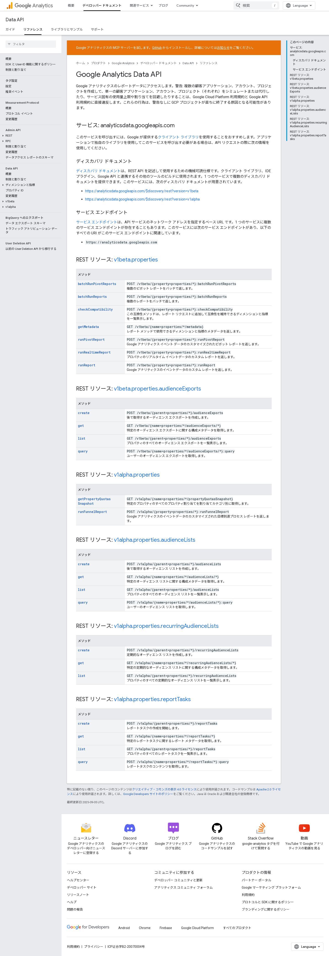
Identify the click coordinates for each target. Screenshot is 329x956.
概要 (71, 5)
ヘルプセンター (78, 880)
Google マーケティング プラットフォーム (271, 887)
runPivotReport (91, 339)
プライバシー (93, 946)
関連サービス (139, 5)
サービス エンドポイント (96, 222)
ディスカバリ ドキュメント (98, 171)
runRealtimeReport (94, 352)
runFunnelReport (92, 512)
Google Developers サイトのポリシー (148, 793)
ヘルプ (72, 902)
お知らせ (223, 48)
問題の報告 (75, 909)
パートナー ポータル (256, 880)
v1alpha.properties (137, 474)
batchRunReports (92, 296)
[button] (30, 100)
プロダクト (98, 63)
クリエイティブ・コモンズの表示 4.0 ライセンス (164, 789)
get (81, 425)
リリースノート (78, 894)
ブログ (163, 5)
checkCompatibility (95, 309)
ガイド (10, 29)
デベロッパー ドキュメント (158, 63)
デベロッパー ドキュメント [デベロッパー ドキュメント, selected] (102, 5)
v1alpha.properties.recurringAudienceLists (166, 626)
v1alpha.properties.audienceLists (154, 539)
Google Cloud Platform (197, 928)
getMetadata (88, 327)
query (83, 451)
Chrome (145, 928)
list (81, 438)
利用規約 (248, 894)
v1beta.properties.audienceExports (157, 388)
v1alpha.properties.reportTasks (152, 699)
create (84, 413)
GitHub (157, 48)
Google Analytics (123, 63)
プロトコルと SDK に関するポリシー (268, 902)
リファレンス (209, 63)
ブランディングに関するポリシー (265, 909)
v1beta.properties (136, 259)
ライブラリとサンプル (67, 29)
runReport (86, 365)
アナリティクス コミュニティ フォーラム (183, 887)
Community (185, 5)
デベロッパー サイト (81, 887)
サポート (97, 29)
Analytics (34, 6)
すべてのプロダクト (237, 928)
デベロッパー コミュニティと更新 (178, 880)
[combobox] (295, 5)
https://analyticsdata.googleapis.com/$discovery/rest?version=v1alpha (142, 199)
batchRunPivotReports (97, 284)
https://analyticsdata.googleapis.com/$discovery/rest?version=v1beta (141, 191)
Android (124, 928)
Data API (14, 20)
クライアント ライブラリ (178, 137)
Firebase (166, 928)
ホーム (80, 63)
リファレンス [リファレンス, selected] (32, 29)
